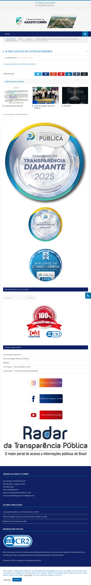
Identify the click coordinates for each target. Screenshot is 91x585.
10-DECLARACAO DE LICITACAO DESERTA (19, 68)
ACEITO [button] (17, 579)
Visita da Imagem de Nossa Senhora (16, 363)
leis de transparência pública (40, 559)
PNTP (13, 565)
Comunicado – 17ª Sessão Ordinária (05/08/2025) (20, 375)
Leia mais (28, 575)
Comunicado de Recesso (45, 5)
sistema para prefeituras (32, 557)
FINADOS (67, 110)
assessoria (58, 557)
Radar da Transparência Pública (29, 565)
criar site (17, 557)
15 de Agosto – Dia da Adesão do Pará (16, 371)
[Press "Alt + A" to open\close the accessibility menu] (88, 296)
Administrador (11, 62)
